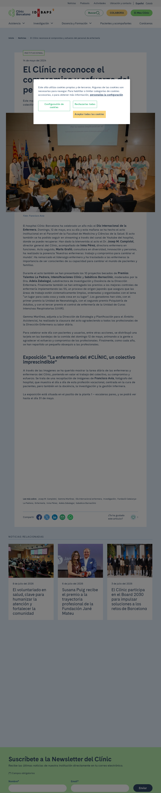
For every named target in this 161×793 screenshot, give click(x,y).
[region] (81, 101)
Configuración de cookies (54, 106)
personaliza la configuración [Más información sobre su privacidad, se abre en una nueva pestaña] (106, 94)
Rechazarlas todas (85, 104)
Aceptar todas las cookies (89, 114)
